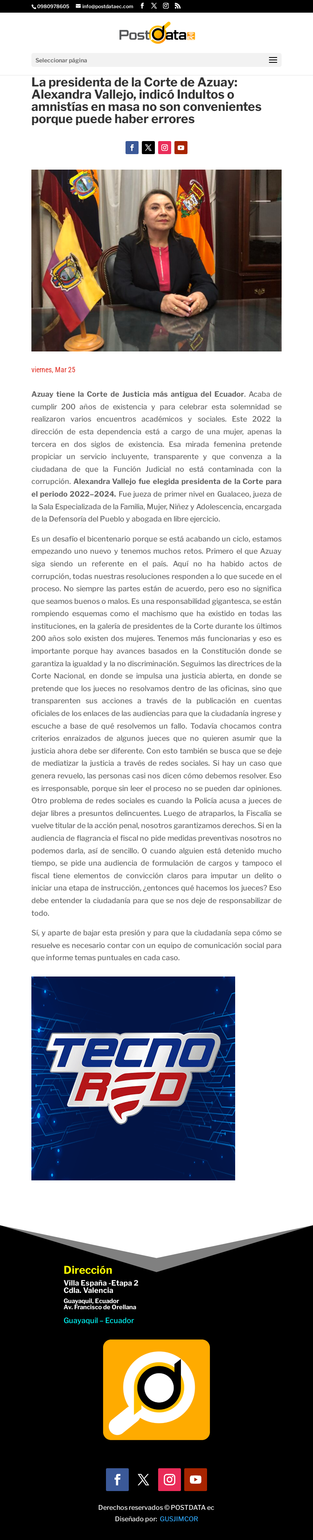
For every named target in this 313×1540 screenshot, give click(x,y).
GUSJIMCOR (179, 1519)
